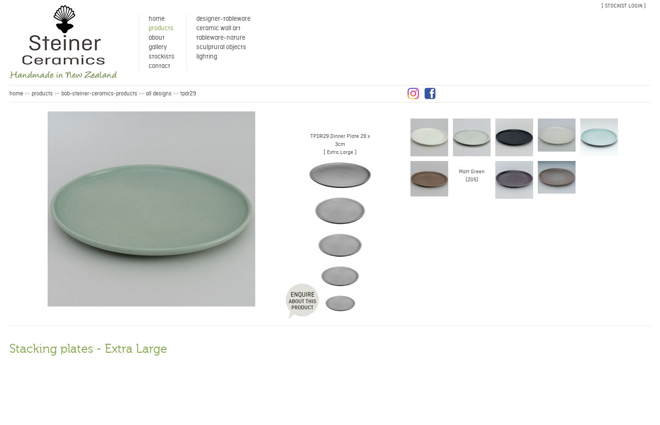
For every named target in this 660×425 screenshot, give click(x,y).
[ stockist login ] (624, 5)
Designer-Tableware (223, 19)
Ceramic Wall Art (218, 28)
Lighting (206, 56)
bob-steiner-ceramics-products (99, 94)
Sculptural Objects (221, 47)
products (42, 94)
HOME (16, 94)
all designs (159, 94)
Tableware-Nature (220, 37)
